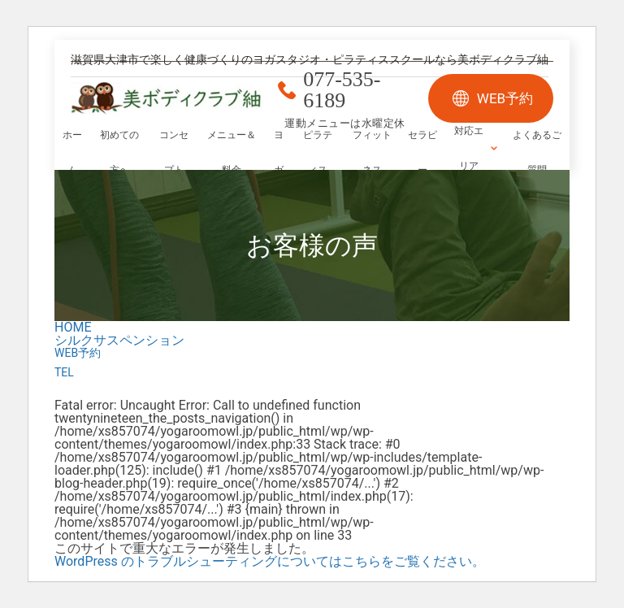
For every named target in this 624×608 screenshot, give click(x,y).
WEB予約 (505, 98)
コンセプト (173, 152)
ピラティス (317, 152)
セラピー (422, 152)
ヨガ (279, 152)
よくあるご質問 (537, 152)
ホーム (72, 152)
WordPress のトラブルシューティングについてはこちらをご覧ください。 (269, 561)
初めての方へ (119, 152)
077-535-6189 (341, 90)
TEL (64, 372)
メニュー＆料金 (231, 152)
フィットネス (372, 152)
